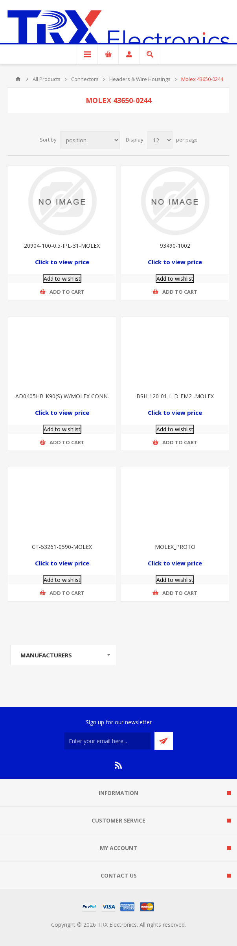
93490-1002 (175, 245)
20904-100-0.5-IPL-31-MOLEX (62, 245)
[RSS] (118, 765)
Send (163, 741)
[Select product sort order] (90, 140)
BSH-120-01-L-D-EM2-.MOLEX (175, 396)
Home (18, 79)
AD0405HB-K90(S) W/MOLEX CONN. (62, 396)
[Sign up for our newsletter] (107, 741)
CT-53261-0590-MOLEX (62, 546)
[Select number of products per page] (160, 140)
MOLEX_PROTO (175, 546)
